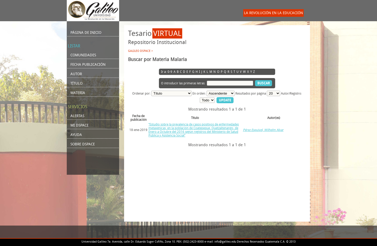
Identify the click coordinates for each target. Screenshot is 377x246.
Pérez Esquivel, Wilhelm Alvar (263, 130)
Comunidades (83, 55)
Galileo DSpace (139, 51)
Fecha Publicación (88, 64)
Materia (77, 93)
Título (76, 83)
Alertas (77, 116)
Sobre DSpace (82, 144)
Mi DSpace (79, 125)
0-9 (170, 72)
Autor (76, 74)
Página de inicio (85, 32)
